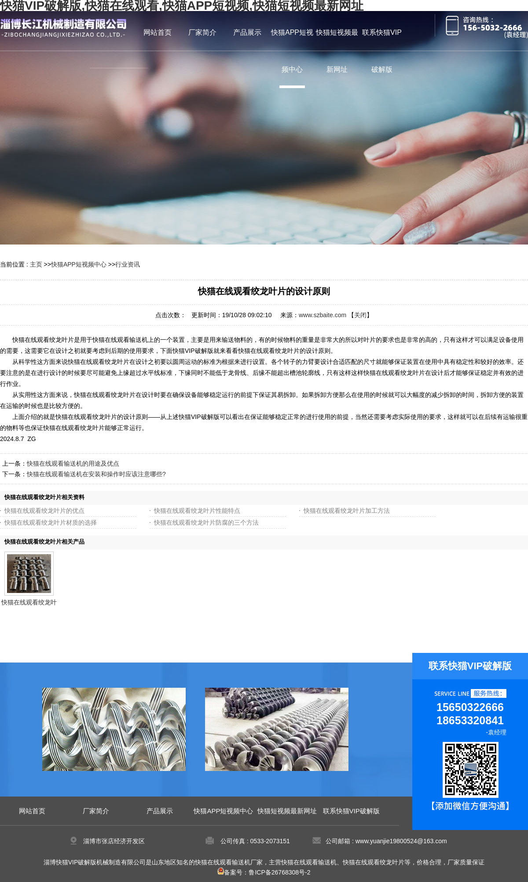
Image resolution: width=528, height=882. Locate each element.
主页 (36, 264)
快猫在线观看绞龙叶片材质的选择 (50, 522)
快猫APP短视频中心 (78, 264)
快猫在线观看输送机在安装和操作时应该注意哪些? (96, 474)
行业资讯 (127, 264)
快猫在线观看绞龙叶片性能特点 (197, 510)
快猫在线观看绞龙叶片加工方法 (347, 510)
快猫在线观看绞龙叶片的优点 (44, 510)
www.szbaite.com (322, 315)
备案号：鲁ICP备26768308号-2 (263, 872)
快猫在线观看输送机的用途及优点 (73, 463)
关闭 (360, 315)
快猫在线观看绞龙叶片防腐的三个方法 (206, 522)
